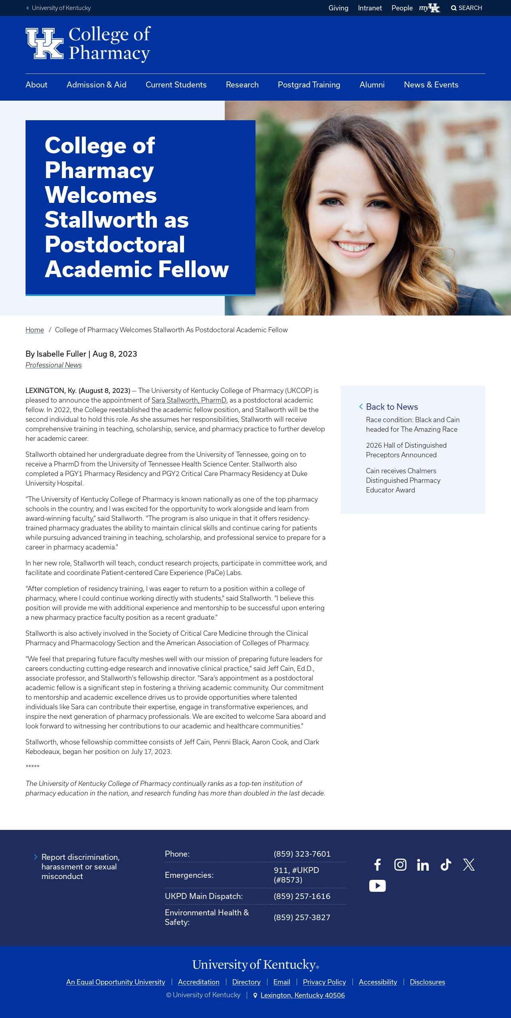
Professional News (54, 365)
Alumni (372, 84)
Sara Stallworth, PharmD (189, 400)
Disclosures (427, 982)
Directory (246, 982)
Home (35, 329)
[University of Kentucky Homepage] (255, 965)
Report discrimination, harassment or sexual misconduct (81, 866)
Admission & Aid (97, 84)
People (402, 8)
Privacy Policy (324, 982)
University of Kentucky (61, 8)
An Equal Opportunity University (115, 982)
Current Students (176, 84)
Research (242, 84)
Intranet (370, 8)
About (37, 84)
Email (281, 982)
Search (470, 7)
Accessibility (378, 982)
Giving (339, 8)
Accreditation (199, 982)
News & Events (431, 84)
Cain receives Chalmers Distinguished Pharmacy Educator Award (403, 480)
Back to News (392, 406)
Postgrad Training (309, 84)
